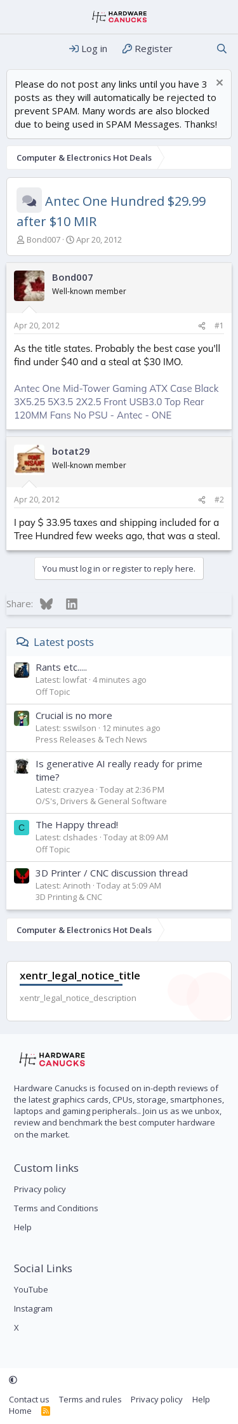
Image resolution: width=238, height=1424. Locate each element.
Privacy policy (40, 1189)
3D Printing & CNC (69, 897)
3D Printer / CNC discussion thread (112, 872)
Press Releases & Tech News (91, 739)
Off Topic (53, 691)
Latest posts (64, 642)
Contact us (29, 1399)
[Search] (221, 48)
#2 (219, 499)
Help (23, 1227)
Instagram (33, 1308)
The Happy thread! (77, 824)
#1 (219, 325)
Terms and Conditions (56, 1208)
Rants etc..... (61, 667)
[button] (13, 1380)
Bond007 (43, 239)
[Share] (202, 326)
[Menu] (17, 49)
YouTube (31, 1289)
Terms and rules (90, 1399)
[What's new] (194, 48)
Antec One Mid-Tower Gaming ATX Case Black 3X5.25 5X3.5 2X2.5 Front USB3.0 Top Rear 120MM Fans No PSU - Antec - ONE (116, 401)
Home (20, 1410)
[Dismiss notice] (218, 84)
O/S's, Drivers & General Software (101, 801)
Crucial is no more (74, 715)
